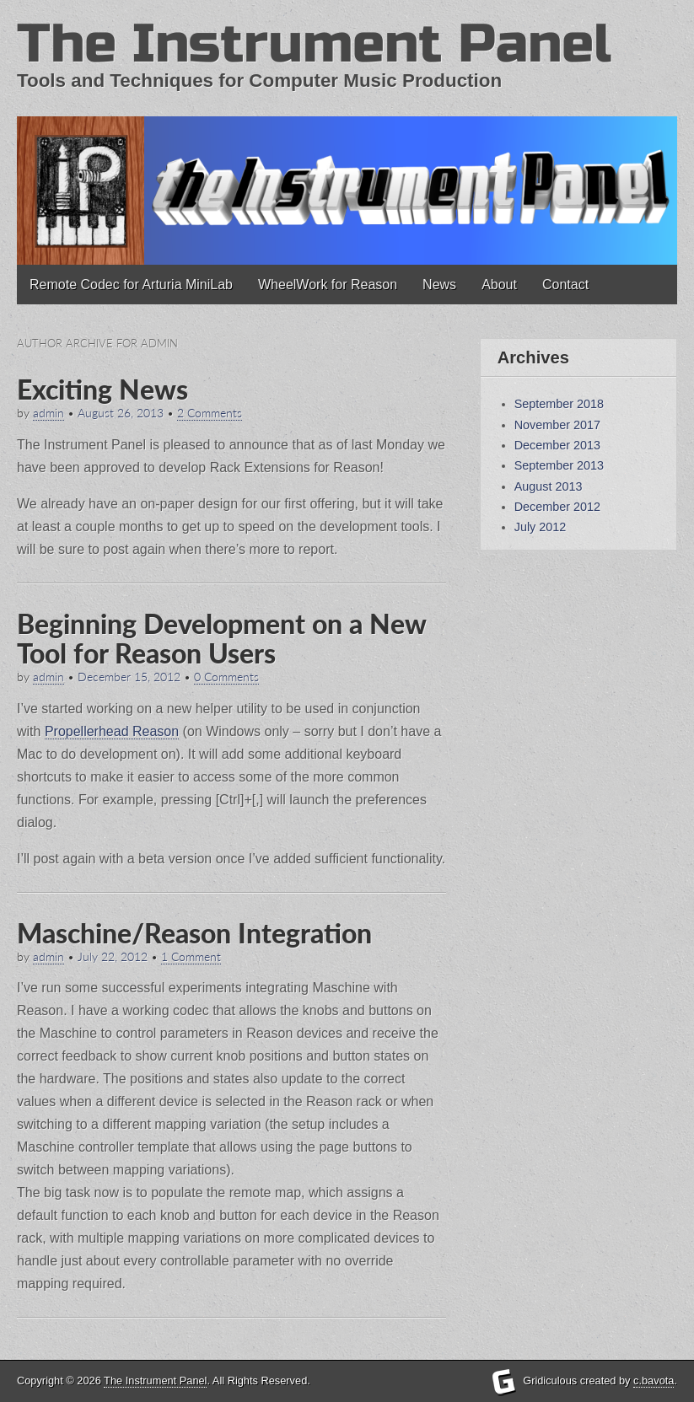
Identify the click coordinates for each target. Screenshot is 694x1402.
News (439, 284)
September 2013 (559, 465)
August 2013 (548, 486)
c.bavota (653, 1380)
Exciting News (102, 389)
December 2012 (557, 506)
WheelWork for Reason (327, 284)
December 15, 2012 (129, 677)
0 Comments (226, 677)
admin (48, 413)
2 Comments (209, 413)
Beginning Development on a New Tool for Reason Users (221, 638)
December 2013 (557, 445)
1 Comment (191, 957)
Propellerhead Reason (112, 731)
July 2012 (540, 527)
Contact (565, 284)
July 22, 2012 (113, 957)
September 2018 (559, 404)
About (499, 284)
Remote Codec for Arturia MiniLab (131, 284)
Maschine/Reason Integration (194, 932)
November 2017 (557, 425)
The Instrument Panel (314, 44)
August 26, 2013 (121, 413)
